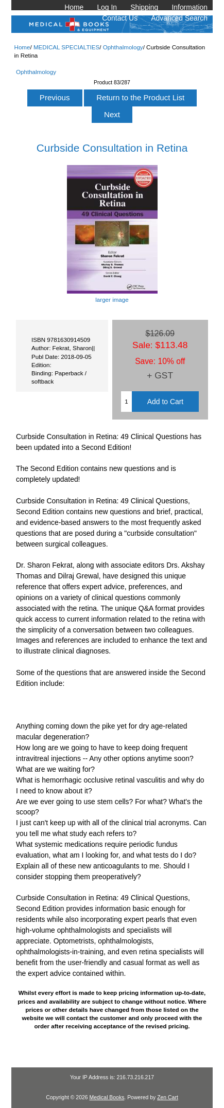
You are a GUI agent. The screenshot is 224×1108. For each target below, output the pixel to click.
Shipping (144, 7)
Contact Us (119, 18)
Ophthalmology (123, 47)
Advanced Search (179, 18)
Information (189, 7)
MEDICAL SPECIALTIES (66, 47)
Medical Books (106, 1097)
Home (73, 7)
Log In (107, 7)
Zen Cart (167, 1097)
